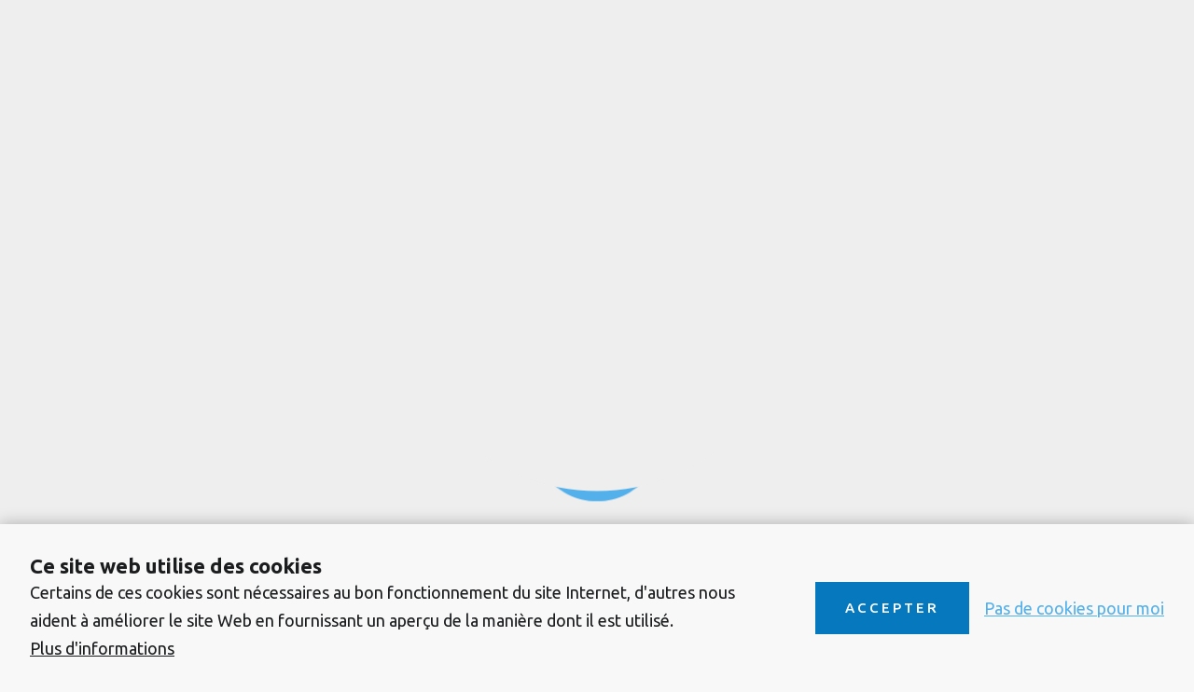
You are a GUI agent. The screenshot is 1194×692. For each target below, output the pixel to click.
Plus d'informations (102, 648)
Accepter (892, 608)
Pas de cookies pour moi (1074, 608)
